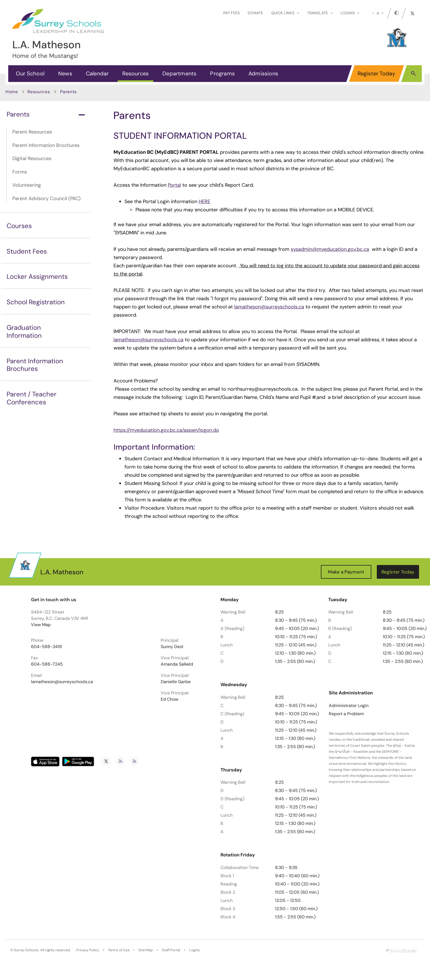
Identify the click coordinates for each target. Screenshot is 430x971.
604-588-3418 (46, 646)
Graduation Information (24, 331)
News (65, 73)
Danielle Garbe (176, 682)
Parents (46, 114)
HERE (204, 201)
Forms (19, 172)
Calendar (97, 73)
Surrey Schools (26, 950)
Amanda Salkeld (177, 664)
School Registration (36, 302)
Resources (135, 73)
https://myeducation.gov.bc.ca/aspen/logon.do (166, 430)
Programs (222, 73)
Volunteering (26, 185)
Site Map (145, 950)
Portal (174, 185)
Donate (255, 12)
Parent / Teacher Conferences (31, 398)
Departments (179, 73)
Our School (30, 73)
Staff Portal (171, 950)
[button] (413, 73)
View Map (41, 625)
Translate (320, 12)
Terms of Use (118, 950)
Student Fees (27, 251)
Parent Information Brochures (46, 145)
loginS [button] (350, 12)
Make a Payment (346, 572)
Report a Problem (346, 714)
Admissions (263, 73)
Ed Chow (169, 699)
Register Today (376, 73)
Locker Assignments (37, 276)
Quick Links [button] (285, 12)
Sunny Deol (172, 646)
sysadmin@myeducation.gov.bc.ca (330, 249)
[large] (382, 13)
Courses (19, 226)
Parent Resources (32, 132)
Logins (194, 950)
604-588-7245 (47, 664)
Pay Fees (231, 12)
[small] (373, 13)
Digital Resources (31, 158)
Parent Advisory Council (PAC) (46, 198)
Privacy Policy (87, 950)
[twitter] (412, 13)
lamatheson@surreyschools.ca (269, 306)
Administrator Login (349, 705)
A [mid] (378, 13)
